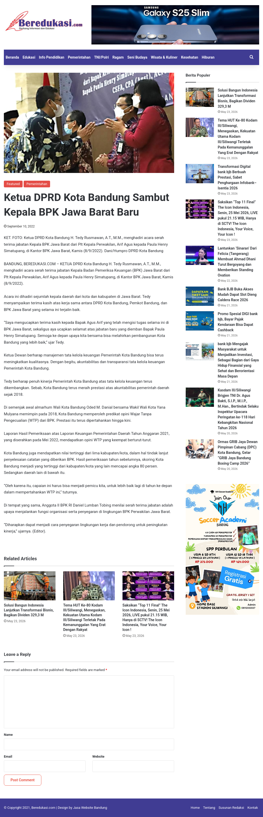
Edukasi (29, 57)
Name (8, 735)
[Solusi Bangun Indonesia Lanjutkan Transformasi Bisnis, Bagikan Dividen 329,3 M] (29, 585)
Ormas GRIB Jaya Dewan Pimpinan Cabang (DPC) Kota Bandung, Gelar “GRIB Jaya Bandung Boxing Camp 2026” (238, 452)
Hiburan (208, 57)
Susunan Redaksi (231, 808)
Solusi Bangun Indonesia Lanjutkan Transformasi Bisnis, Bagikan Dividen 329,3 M (29, 610)
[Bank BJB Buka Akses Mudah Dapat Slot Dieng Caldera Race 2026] (200, 296)
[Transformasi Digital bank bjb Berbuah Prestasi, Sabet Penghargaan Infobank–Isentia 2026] (200, 173)
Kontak (253, 808)
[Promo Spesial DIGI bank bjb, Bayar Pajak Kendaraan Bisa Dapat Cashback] (200, 321)
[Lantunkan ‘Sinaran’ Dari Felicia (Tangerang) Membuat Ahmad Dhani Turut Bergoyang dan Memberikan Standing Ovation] (200, 255)
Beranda (12, 57)
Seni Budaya (137, 57)
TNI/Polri (101, 57)
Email (8, 756)
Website (98, 756)
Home (195, 808)
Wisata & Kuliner (164, 57)
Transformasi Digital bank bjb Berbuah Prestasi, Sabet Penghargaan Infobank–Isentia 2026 (237, 177)
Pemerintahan (79, 57)
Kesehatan (189, 57)
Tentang (209, 808)
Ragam (118, 57)
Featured (13, 184)
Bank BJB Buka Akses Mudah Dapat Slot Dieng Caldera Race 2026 (237, 294)
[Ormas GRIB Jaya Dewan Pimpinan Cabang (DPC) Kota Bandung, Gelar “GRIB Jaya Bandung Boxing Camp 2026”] (200, 448)
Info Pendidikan (51, 57)
